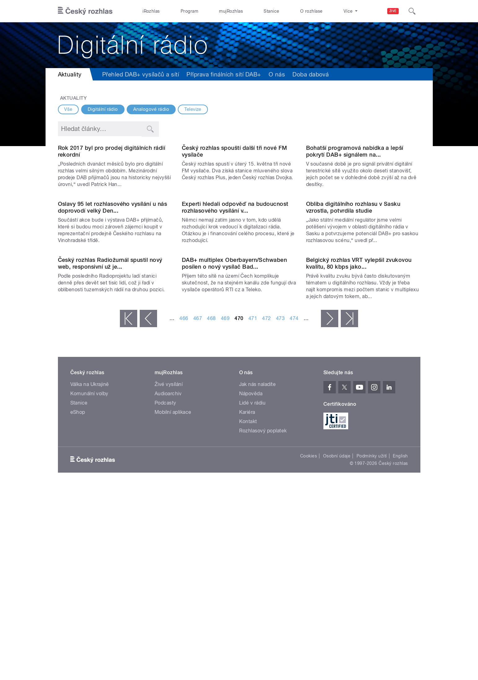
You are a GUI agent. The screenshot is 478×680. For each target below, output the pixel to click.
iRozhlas (151, 11)
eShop (77, 604)
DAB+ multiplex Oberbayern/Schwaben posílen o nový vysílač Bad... (234, 455)
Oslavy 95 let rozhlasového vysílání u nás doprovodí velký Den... (112, 335)
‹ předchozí (148, 510)
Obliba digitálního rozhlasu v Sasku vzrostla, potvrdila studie (353, 335)
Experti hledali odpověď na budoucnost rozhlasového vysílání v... (235, 335)
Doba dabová (310, 74)
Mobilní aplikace (173, 604)
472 (266, 510)
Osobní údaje (337, 648)
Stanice (271, 11)
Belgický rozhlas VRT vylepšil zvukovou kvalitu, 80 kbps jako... (359, 455)
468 (211, 510)
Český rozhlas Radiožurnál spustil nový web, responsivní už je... (110, 455)
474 (294, 510)
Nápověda (251, 586)
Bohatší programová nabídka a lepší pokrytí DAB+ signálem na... (354, 215)
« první (128, 510)
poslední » (349, 510)
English (400, 648)
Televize (192, 109)
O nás (277, 74)
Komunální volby (89, 586)
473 (280, 510)
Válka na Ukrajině (89, 576)
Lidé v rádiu (252, 595)
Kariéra (247, 604)
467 (197, 510)
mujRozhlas (231, 11)
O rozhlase (311, 11)
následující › (329, 510)
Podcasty (165, 595)
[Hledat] (412, 11)
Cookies (308, 648)
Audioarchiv (168, 586)
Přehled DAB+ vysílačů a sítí (140, 74)
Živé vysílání (168, 576)
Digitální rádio (103, 109)
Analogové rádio (151, 109)
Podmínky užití (372, 648)
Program (189, 11)
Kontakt (248, 614)
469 (225, 510)
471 (252, 510)
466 (183, 510)
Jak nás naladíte (257, 576)
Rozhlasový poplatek (263, 623)
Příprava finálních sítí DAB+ (223, 74)
